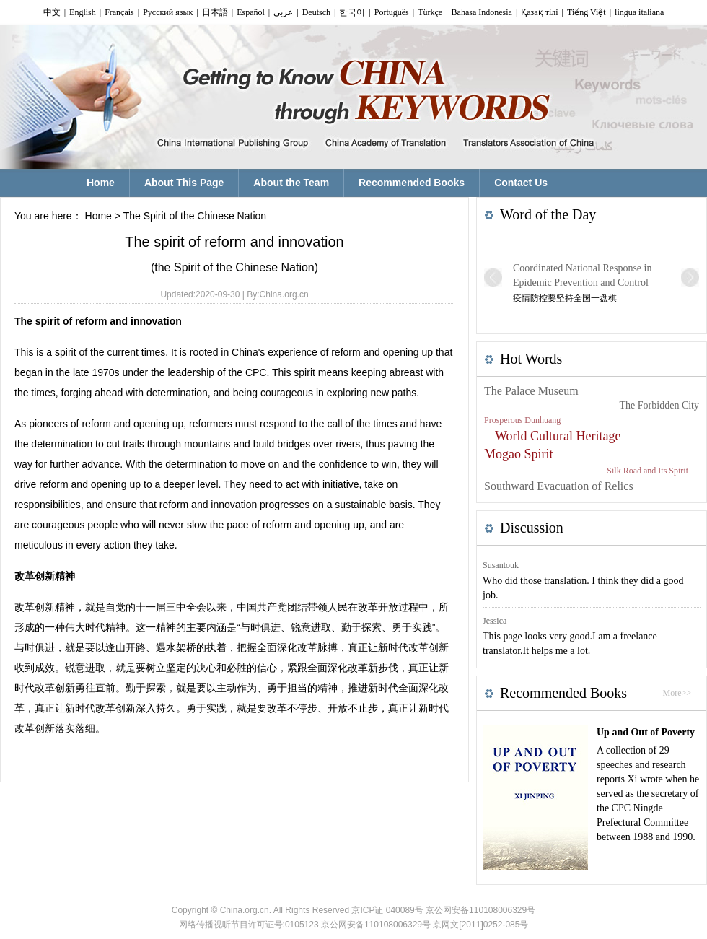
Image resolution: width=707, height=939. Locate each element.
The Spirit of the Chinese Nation (194, 216)
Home (98, 216)
